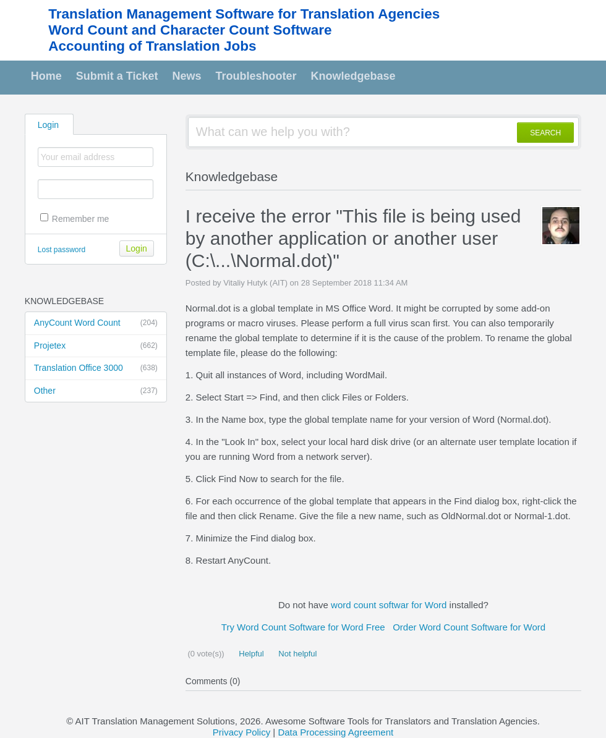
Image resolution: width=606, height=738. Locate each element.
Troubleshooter (256, 76)
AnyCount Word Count (96, 323)
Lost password (61, 249)
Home (46, 76)
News (187, 76)
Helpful (250, 653)
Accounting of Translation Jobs (152, 46)
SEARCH (545, 133)
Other (96, 391)
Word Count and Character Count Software (189, 30)
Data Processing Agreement (335, 732)
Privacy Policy (241, 732)
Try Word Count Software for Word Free (303, 627)
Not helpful (296, 653)
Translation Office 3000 (96, 368)
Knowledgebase (353, 76)
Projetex (96, 346)
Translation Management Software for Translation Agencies (244, 14)
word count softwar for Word (388, 605)
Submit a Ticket (117, 76)
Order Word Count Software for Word (469, 627)
